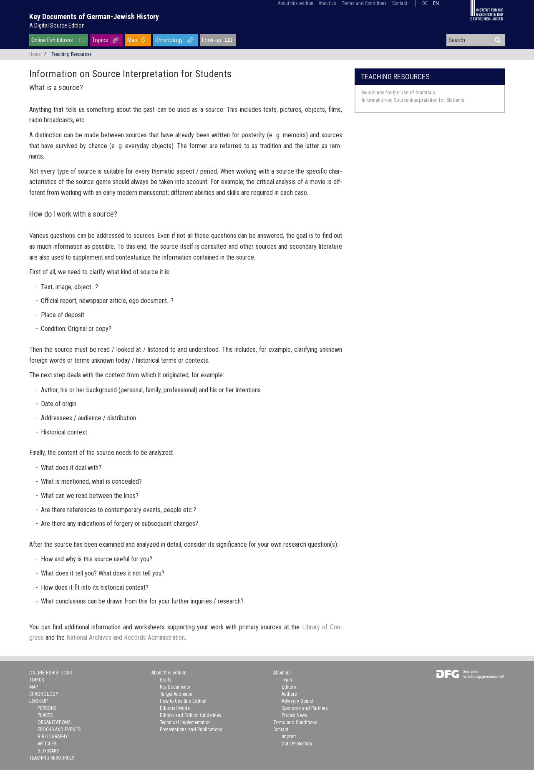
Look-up (211, 40)
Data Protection (297, 744)
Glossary (48, 751)
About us (327, 3)
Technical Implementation (185, 722)
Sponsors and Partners (305, 708)
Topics (100, 40)
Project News (294, 715)
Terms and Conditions (364, 3)
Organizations (54, 722)
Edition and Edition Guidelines (190, 715)
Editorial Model (175, 708)
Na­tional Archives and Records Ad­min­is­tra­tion (125, 637)
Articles (47, 744)
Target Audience (176, 694)
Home (34, 54)
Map (132, 40)
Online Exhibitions (52, 40)
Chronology (169, 40)
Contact (399, 3)
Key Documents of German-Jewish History (94, 16)
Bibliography (53, 737)
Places (45, 715)
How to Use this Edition (183, 701)
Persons (47, 708)
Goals (165, 680)
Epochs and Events (59, 729)
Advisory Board (297, 701)
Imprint (289, 737)
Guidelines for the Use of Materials (398, 92)
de (425, 3)
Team (287, 680)
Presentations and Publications (191, 729)
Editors (289, 687)
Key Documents (175, 687)
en (436, 3)
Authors (289, 694)
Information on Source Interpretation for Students (413, 100)
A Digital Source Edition (57, 25)
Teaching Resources (395, 76)
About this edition (295, 3)
